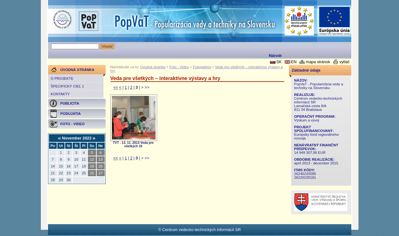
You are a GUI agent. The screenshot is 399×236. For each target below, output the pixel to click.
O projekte (62, 78)
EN (293, 61)
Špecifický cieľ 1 (67, 86)
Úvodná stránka (153, 67)
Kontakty (60, 94)
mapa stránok (318, 61)
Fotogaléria (202, 67)
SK (278, 61)
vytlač (344, 61)
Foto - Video (179, 67)
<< (115, 87)
